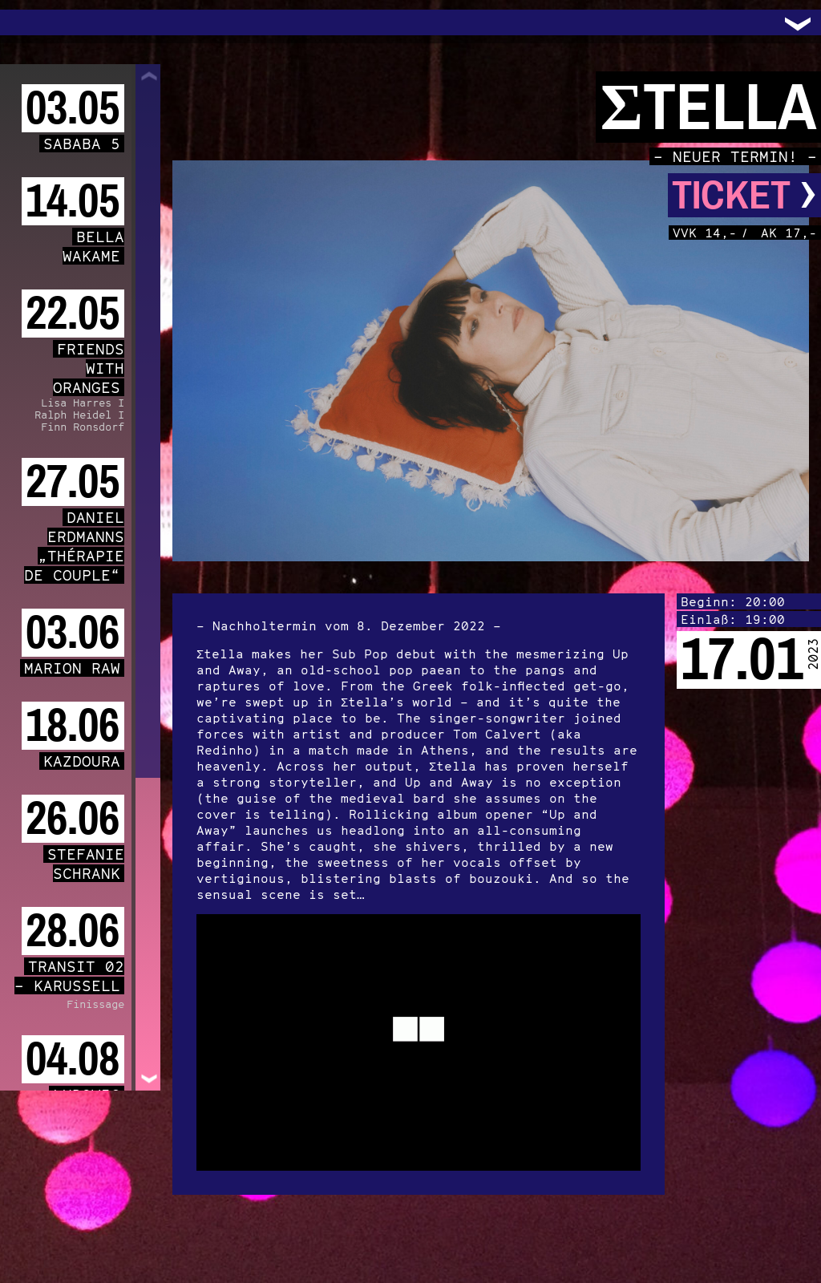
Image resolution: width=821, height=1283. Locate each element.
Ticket (744, 195)
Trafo (32, 22)
